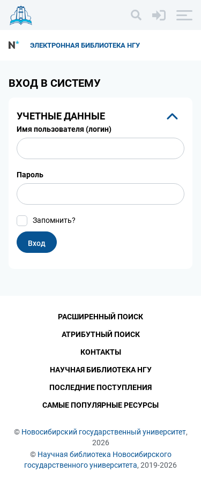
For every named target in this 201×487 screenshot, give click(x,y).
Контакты (100, 352)
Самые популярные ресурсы (100, 405)
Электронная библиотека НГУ (85, 45)
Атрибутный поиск (101, 334)
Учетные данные (61, 116)
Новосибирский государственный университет (103, 432)
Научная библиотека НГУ (101, 369)
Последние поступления (100, 387)
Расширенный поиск (100, 316)
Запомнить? (54, 220)
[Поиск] (136, 15)
